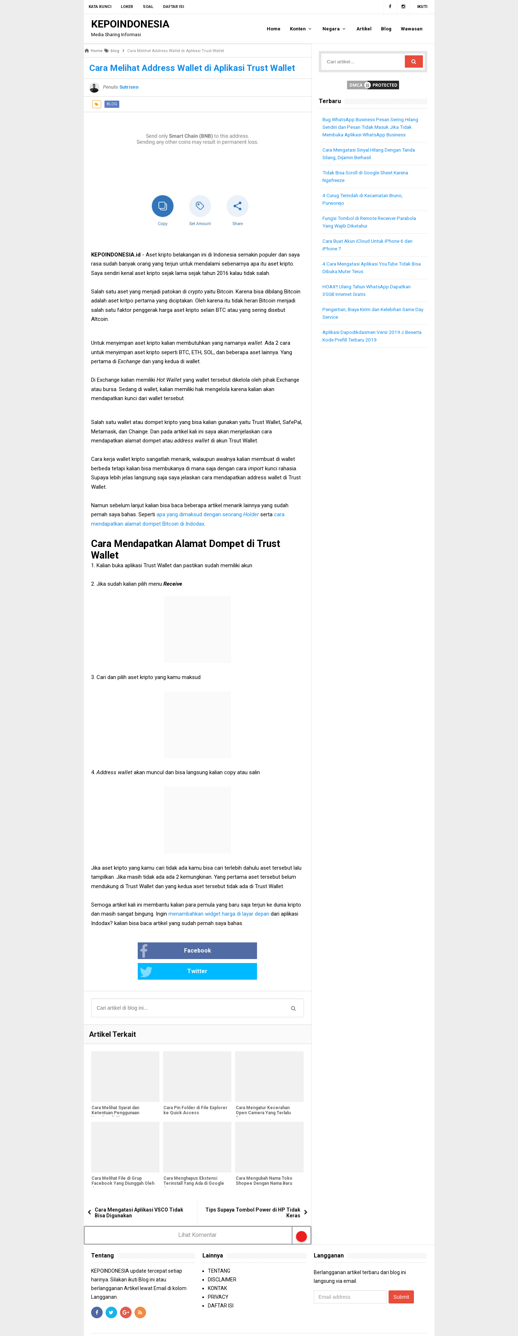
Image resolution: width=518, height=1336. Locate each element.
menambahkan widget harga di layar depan (218, 914)
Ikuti (422, 6)
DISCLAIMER (222, 1259)
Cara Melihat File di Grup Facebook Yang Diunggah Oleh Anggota (122, 1163)
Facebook (152, 951)
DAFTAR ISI (221, 1285)
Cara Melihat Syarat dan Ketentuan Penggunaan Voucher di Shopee (115, 1092)
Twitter (221, 951)
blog (112, 104)
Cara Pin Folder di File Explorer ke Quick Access (195, 1090)
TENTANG (219, 1251)
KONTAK (217, 1268)
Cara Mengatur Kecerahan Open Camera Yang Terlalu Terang (262, 1092)
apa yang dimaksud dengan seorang (208, 514)
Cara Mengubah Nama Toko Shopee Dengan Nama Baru (263, 1161)
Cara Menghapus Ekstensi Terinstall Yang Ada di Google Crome (193, 1163)
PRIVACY (218, 1277)
